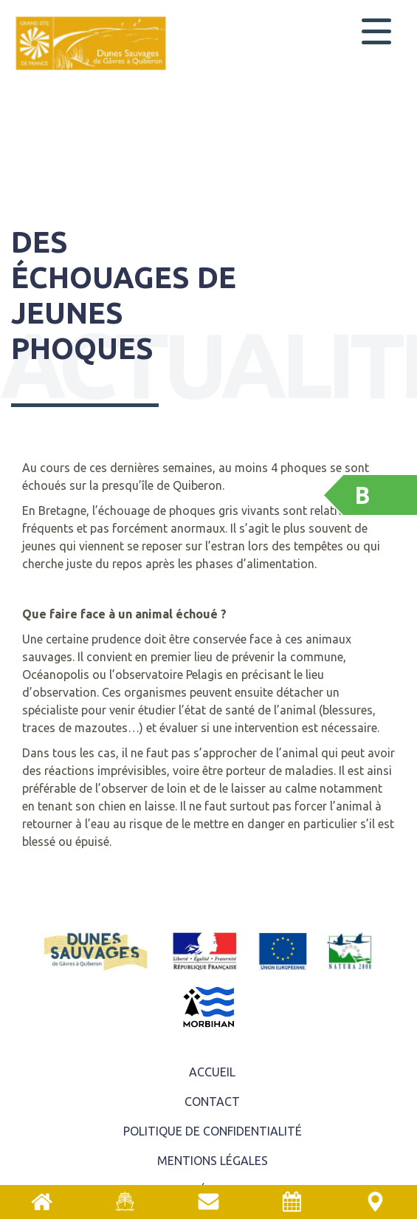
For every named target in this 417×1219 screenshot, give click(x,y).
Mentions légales (212, 1160)
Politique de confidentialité (212, 1131)
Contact (212, 1101)
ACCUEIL (212, 1072)
